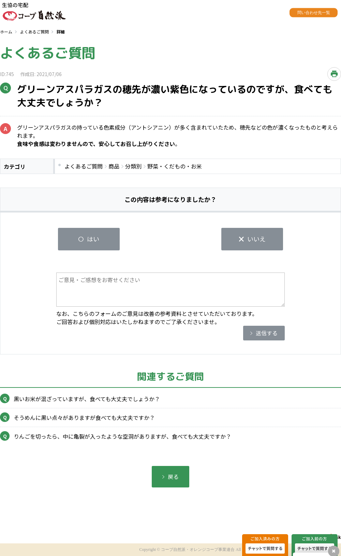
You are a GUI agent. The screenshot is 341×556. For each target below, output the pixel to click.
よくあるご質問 (34, 31)
